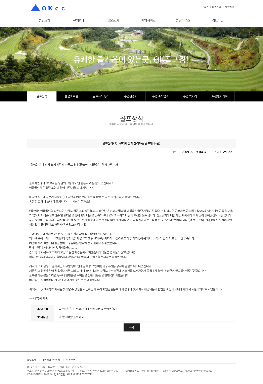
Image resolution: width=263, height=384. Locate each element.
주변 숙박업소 (160, 96)
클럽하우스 (183, 20)
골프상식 (42, 96)
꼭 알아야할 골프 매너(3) (74, 317)
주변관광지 (130, 96)
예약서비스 (148, 20)
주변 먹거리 (190, 96)
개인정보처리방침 (51, 360)
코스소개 (113, 20)
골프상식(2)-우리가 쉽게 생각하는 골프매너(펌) (88, 309)
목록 (131, 327)
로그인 (205, 6)
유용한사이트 (220, 96)
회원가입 (216, 6)
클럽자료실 (71, 96)
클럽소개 (44, 20)
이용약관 (70, 360)
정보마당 (217, 20)
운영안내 (79, 20)
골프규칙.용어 (101, 96)
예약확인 (229, 6)
